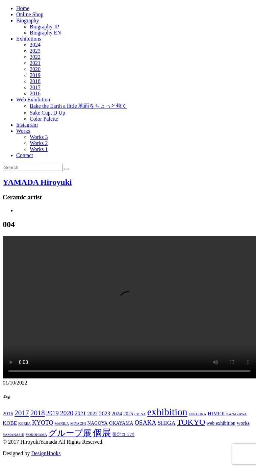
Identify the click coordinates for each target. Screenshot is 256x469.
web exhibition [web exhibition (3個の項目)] (221, 423)
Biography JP (44, 26)
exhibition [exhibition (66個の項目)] (167, 411)
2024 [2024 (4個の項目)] (116, 413)
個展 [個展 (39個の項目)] (102, 433)
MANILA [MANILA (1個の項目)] (62, 423)
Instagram (27, 125)
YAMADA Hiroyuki (37, 182)
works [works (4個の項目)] (243, 423)
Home (22, 8)
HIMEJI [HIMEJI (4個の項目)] (216, 413)
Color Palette (44, 119)
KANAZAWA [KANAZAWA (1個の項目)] (236, 414)
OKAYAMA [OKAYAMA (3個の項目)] (121, 423)
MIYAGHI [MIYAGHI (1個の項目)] (78, 423)
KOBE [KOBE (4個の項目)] (10, 423)
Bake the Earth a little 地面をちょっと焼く (78, 106)
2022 (35, 57)
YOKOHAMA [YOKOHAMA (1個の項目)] (36, 435)
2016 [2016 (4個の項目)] (8, 413)
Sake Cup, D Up (47, 113)
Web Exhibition (33, 99)
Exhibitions (28, 39)
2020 (35, 69)
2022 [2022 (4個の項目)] (92, 413)
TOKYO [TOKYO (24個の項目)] (191, 422)
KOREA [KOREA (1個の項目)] (24, 423)
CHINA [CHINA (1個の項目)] (140, 414)
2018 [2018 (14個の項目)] (37, 413)
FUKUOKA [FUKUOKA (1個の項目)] (197, 414)
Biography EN (45, 32)
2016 (35, 93)
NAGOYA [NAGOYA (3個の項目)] (97, 423)
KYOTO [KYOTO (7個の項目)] (42, 422)
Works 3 (39, 137)
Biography (27, 20)
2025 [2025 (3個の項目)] (128, 413)
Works (23, 131)
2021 (35, 63)
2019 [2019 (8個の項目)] (52, 413)
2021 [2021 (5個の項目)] (80, 413)
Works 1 (39, 149)
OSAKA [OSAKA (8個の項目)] (145, 422)
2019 (35, 75)
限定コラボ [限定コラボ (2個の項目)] (123, 434)
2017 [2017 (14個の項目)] (22, 413)
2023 (35, 51)
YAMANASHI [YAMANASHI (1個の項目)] (13, 435)
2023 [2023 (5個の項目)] (104, 413)
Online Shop (29, 14)
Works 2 (39, 143)
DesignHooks (45, 453)
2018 (35, 81)
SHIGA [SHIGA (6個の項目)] (167, 423)
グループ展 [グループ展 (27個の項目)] (70, 433)
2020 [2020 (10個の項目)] (66, 413)
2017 (35, 87)
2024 (35, 45)
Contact (24, 155)
